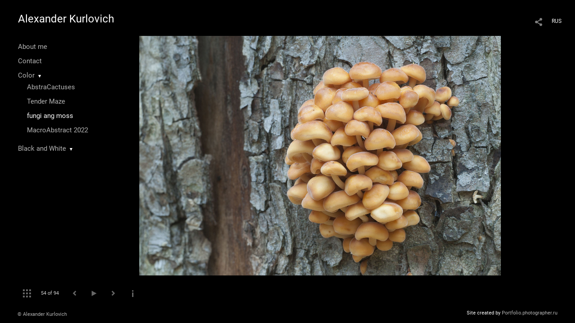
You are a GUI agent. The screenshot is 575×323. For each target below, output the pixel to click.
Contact (30, 61)
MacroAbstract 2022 (57, 130)
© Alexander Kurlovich (42, 314)
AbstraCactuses (51, 87)
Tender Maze (46, 101)
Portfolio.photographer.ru (529, 313)
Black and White (42, 148)
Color (26, 75)
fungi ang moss (50, 116)
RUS (557, 21)
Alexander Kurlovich (66, 19)
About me (32, 47)
